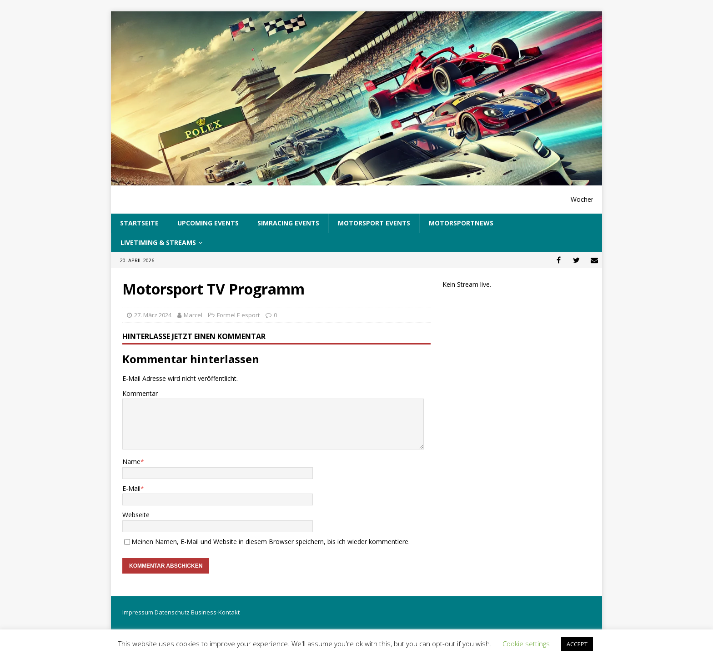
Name (131, 461)
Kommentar (140, 393)
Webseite (136, 514)
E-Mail (131, 488)
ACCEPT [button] (577, 644)
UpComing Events (208, 223)
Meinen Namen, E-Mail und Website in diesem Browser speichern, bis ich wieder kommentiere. (270, 541)
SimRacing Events (288, 223)
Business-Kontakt (215, 612)
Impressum (137, 612)
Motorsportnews (461, 223)
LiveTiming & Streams (158, 242)
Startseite (139, 223)
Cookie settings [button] (526, 643)
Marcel (193, 315)
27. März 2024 (152, 315)
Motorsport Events (374, 223)
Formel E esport (238, 315)
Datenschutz (172, 612)
